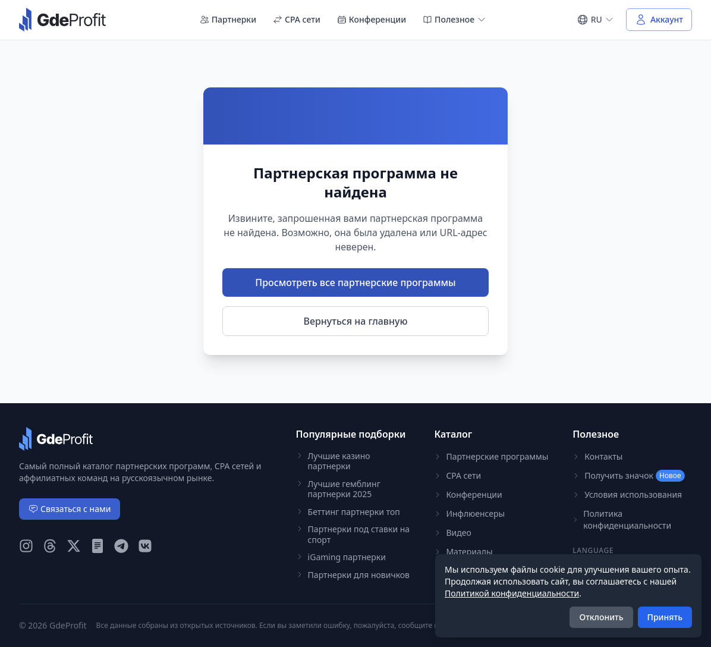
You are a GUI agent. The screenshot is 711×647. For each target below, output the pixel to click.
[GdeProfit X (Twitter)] (74, 546)
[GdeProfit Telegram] (121, 546)
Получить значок (628, 476)
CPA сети (296, 19)
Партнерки (228, 19)
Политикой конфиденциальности (512, 593)
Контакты (597, 456)
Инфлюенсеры (469, 513)
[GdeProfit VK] (145, 546)
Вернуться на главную (356, 321)
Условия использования (627, 494)
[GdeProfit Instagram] (26, 546)
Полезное (454, 19)
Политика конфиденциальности (621, 519)
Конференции (371, 19)
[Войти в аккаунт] (659, 19)
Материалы (463, 551)
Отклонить (601, 617)
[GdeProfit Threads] (50, 546)
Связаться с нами (70, 508)
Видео (452, 532)
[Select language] (595, 19)
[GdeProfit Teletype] (97, 546)
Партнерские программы (491, 456)
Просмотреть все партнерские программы (355, 282)
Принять (664, 617)
